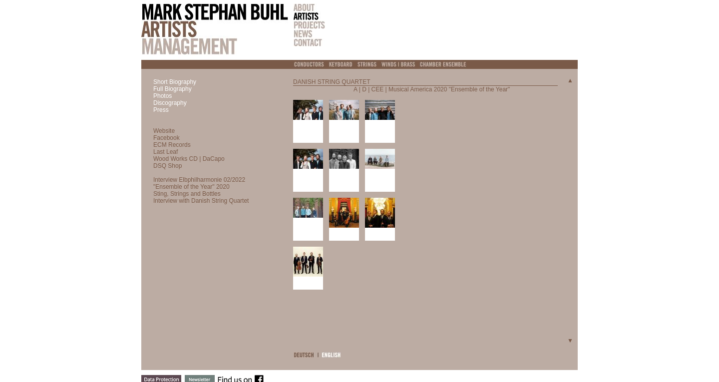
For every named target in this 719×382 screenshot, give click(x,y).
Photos (162, 95)
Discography (170, 102)
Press (161, 109)
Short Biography (174, 81)
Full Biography (172, 88)
